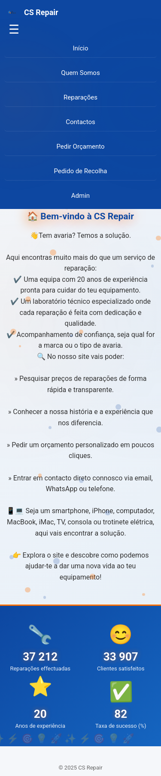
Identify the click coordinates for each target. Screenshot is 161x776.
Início (80, 48)
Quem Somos (80, 73)
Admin (80, 195)
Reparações (80, 97)
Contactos (80, 122)
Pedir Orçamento (80, 146)
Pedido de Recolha (80, 171)
